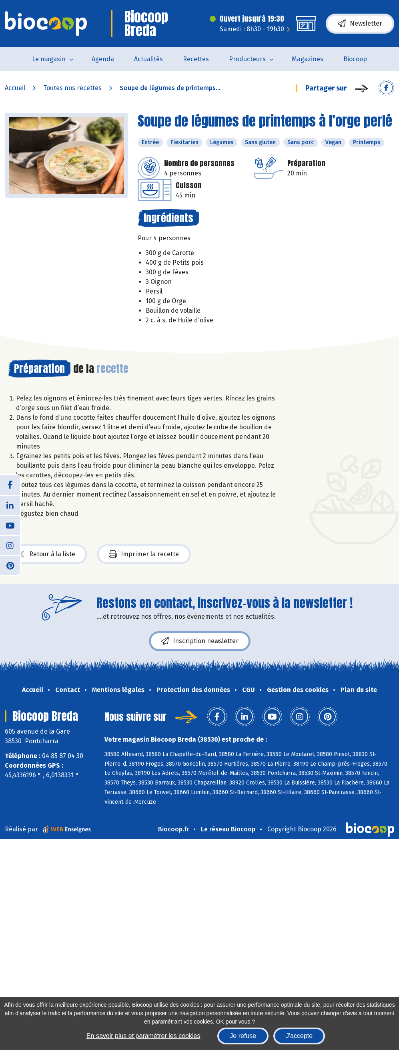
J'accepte (299, 1035)
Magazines (307, 59)
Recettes (196, 59)
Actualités (148, 59)
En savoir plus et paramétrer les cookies (143, 1035)
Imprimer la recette (144, 554)
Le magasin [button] (49, 59)
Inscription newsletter (200, 641)
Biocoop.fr (173, 829)
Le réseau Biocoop (228, 829)
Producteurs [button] (247, 59)
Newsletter (360, 24)
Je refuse (243, 1035)
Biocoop (355, 59)
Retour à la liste (47, 554)
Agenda (103, 59)
